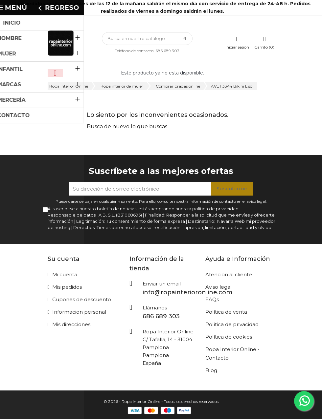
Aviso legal (218, 287)
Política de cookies (228, 337)
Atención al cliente (228, 274)
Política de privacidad (232, 324)
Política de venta (226, 312)
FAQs (212, 299)
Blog (211, 370)
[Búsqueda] (147, 38)
